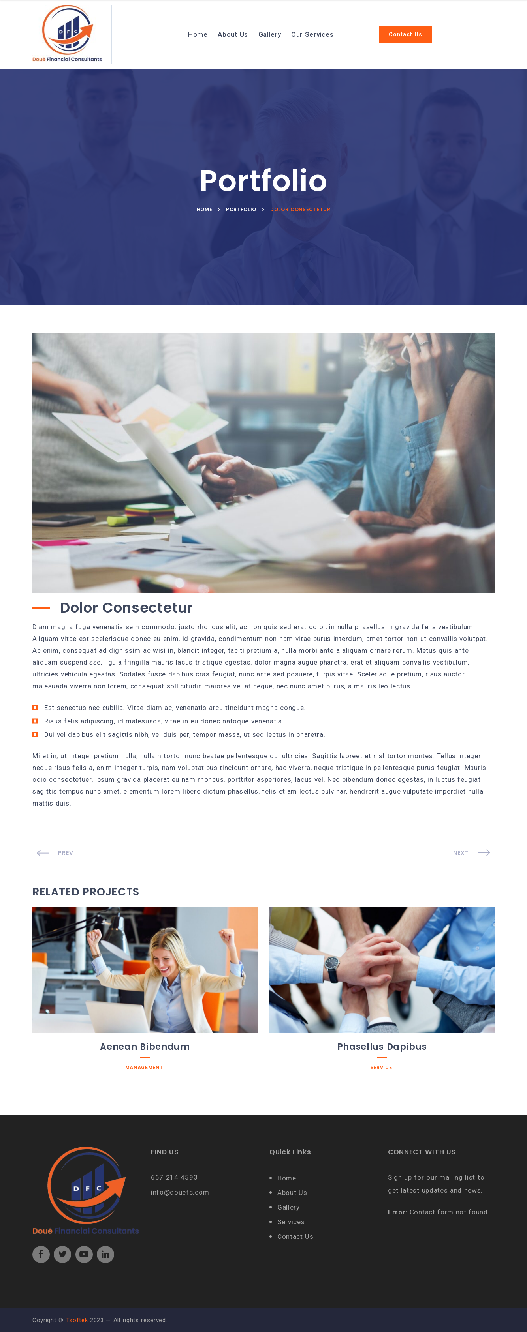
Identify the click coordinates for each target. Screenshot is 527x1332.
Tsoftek (77, 1320)
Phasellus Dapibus (382, 1047)
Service (381, 1067)
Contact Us (405, 34)
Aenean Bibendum (145, 1047)
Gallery (269, 34)
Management (144, 1067)
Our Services (312, 34)
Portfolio (241, 209)
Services (291, 1222)
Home (198, 34)
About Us (233, 34)
